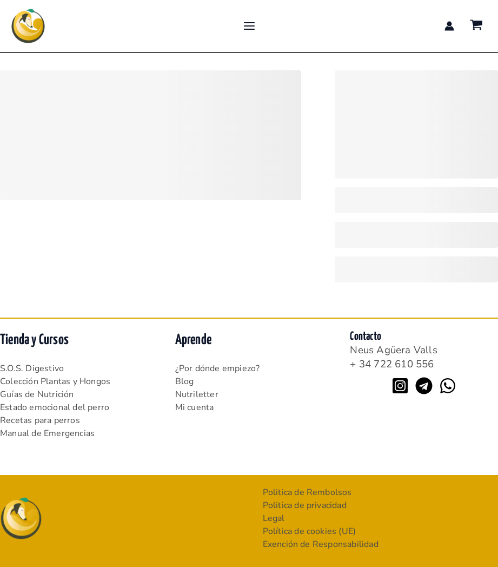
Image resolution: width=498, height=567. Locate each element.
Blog (184, 381)
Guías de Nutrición (37, 394)
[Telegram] (424, 385)
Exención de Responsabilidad (321, 544)
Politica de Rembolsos (307, 492)
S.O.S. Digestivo (32, 368)
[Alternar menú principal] (248, 26)
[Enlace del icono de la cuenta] (449, 26)
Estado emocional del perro (54, 407)
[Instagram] (400, 385)
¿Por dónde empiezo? (217, 368)
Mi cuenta (194, 407)
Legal (274, 518)
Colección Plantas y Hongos (55, 381)
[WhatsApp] (447, 385)
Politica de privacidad (305, 505)
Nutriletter (196, 394)
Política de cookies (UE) (309, 531)
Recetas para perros (40, 420)
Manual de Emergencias (47, 433)
